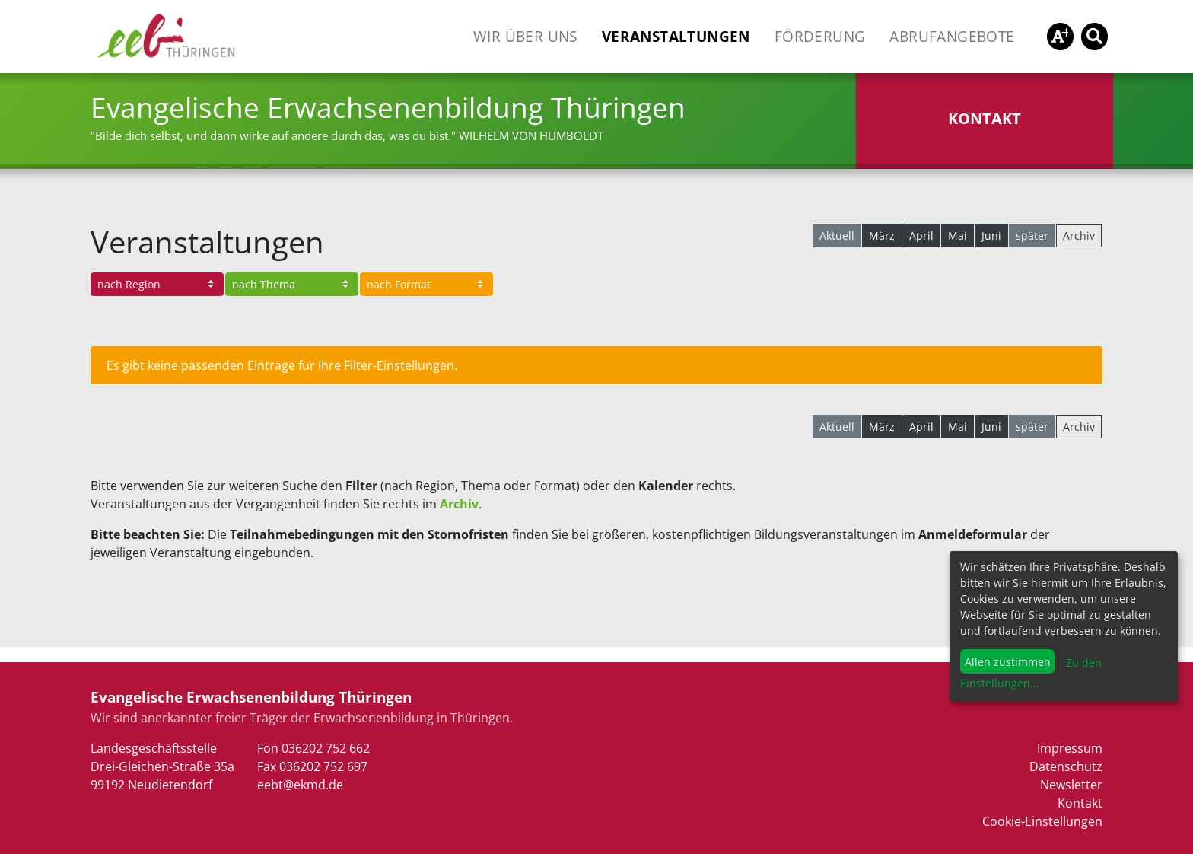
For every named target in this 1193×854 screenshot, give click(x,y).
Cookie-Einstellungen (1042, 821)
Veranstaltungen (676, 36)
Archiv (1079, 235)
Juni (991, 235)
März (882, 235)
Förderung (820, 36)
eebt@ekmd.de (300, 784)
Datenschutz (1065, 766)
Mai (957, 235)
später (1032, 235)
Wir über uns (525, 36)
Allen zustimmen (1008, 662)
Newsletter (1071, 784)
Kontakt (1080, 803)
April (921, 235)
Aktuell (836, 235)
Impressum (1069, 748)
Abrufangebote (951, 36)
